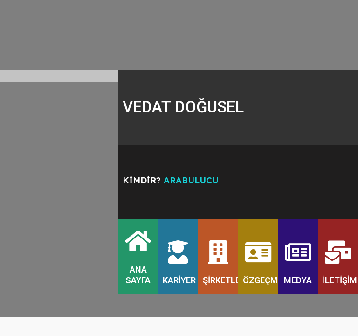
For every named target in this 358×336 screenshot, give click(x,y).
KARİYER (179, 280)
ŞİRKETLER (224, 280)
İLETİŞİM (340, 280)
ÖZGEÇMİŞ (264, 280)
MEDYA (298, 280)
